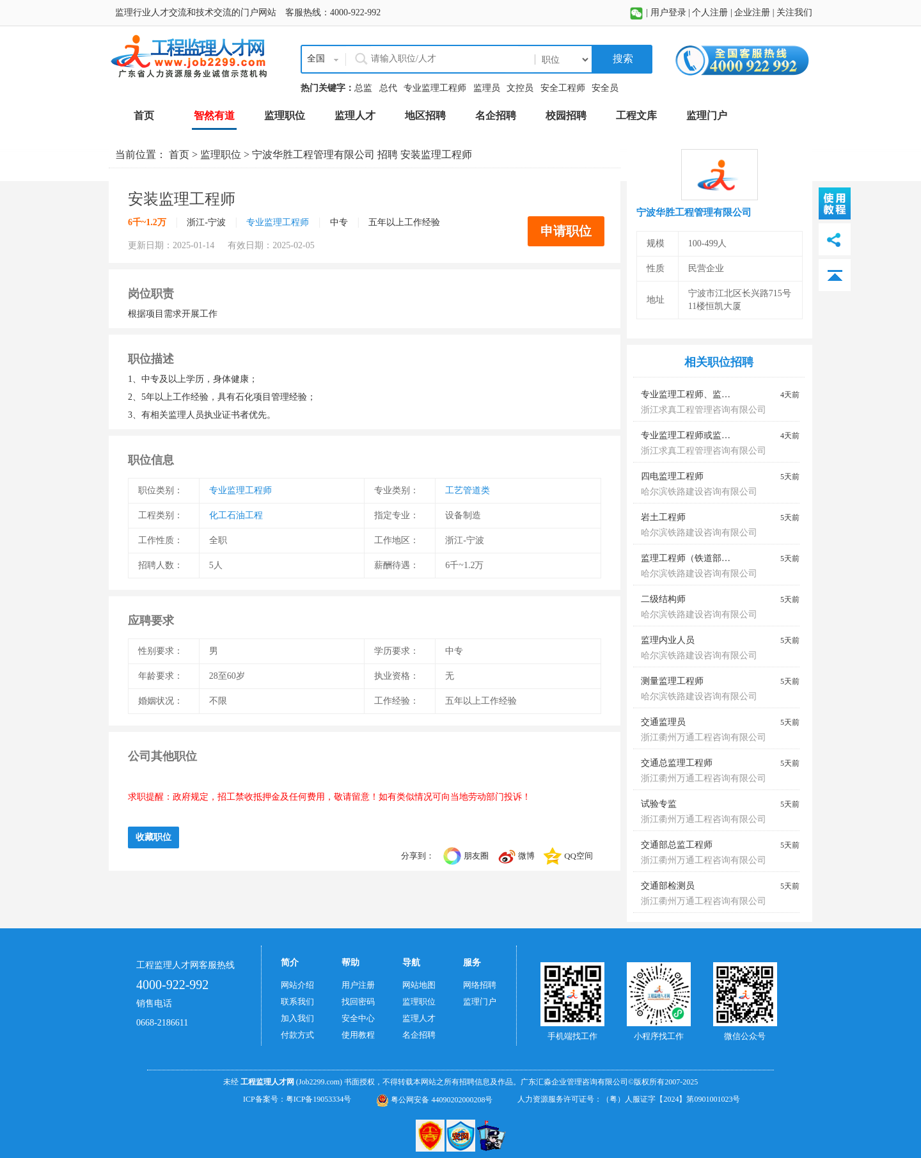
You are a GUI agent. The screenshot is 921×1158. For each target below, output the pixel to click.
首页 (179, 154)
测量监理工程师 (672, 681)
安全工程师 (562, 88)
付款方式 (297, 1035)
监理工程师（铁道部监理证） (699, 558)
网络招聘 (479, 985)
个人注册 (710, 12)
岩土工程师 (663, 517)
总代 (388, 88)
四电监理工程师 (672, 476)
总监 (363, 88)
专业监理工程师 (435, 88)
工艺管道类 (467, 490)
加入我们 (297, 1018)
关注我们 (794, 12)
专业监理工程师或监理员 (690, 435)
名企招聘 (419, 1035)
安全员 (605, 88)
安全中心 (358, 1018)
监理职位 (220, 154)
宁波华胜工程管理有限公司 (313, 154)
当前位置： (142, 154)
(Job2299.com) (319, 1081)
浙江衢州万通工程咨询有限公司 (703, 737)
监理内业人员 (668, 640)
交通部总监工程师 (676, 845)
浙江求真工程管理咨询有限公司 (703, 410)
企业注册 (752, 12)
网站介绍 (297, 985)
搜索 (621, 58)
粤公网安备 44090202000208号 (434, 1099)
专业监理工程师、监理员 (690, 394)
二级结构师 (663, 599)
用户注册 (358, 985)
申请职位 (566, 231)
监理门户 (479, 1001)
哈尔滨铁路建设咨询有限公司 (699, 491)
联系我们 (297, 1001)
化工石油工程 (236, 515)
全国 (316, 58)
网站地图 (419, 985)
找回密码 (358, 1001)
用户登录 (668, 12)
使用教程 (358, 1035)
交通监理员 (663, 722)
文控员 (520, 88)
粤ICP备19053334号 (319, 1099)
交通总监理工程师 (676, 763)
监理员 (486, 88)
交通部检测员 (668, 886)
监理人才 (419, 1018)
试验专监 (659, 804)
